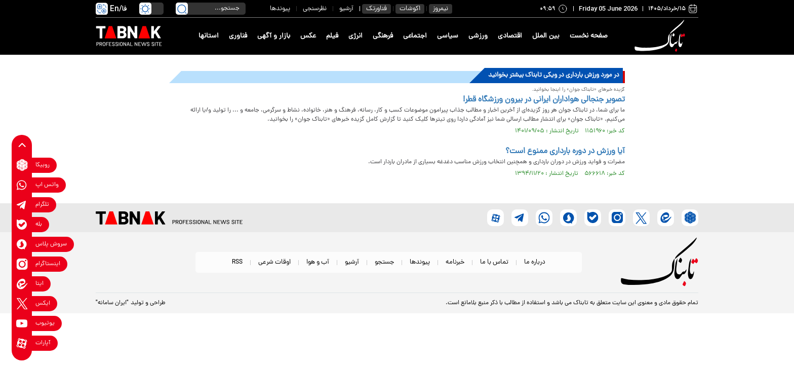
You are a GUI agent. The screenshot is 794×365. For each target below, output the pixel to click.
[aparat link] (22, 343)
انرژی (355, 36)
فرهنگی (383, 36)
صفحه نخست (589, 36)
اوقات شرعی (274, 262)
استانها (208, 36)
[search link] (182, 9)
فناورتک (376, 9)
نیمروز (440, 9)
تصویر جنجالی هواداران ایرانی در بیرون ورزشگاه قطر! (544, 100)
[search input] (211, 9)
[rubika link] (22, 165)
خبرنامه (455, 262)
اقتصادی (510, 36)
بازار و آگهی (273, 36)
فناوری (238, 36)
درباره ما (534, 262)
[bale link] (22, 224)
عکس (308, 36)
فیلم (332, 36)
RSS (237, 262)
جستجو (384, 262)
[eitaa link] (22, 283)
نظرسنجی (315, 9)
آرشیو (346, 9)
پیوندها (280, 9)
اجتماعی (415, 36)
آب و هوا (317, 262)
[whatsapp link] (22, 184)
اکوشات (410, 9)
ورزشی (478, 36)
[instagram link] (22, 264)
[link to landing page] (661, 36)
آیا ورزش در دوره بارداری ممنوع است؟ (565, 151)
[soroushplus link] (22, 244)
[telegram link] (22, 204)
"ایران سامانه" (112, 303)
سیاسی (447, 36)
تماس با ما (494, 262)
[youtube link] (22, 323)
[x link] (22, 303)
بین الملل (546, 36)
